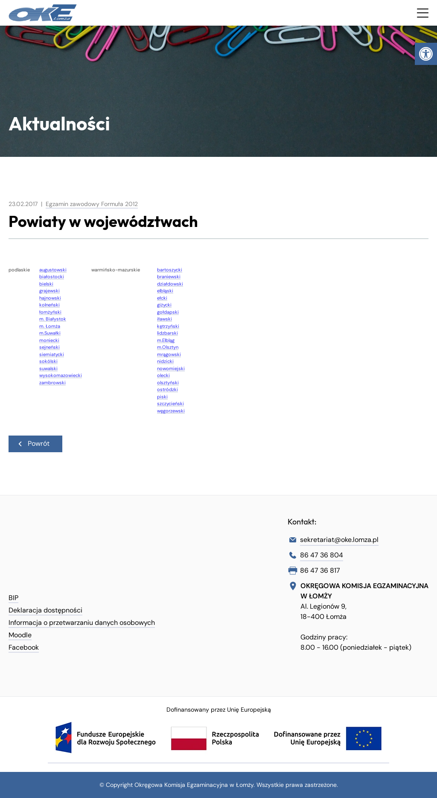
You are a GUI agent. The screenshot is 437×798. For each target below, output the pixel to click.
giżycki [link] (164, 305)
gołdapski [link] (168, 312)
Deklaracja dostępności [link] (45, 610)
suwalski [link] (48, 368)
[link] (426, 54)
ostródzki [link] (167, 389)
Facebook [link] (24, 647)
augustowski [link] (53, 270)
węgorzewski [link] (171, 411)
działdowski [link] (170, 284)
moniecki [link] (49, 340)
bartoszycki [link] (169, 270)
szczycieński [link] (170, 403)
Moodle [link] (20, 634)
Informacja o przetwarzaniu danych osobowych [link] (82, 622)
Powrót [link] (33, 443)
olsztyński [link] (168, 383)
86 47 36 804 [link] (321, 555)
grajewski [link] (49, 291)
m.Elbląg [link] (166, 340)
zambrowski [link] (52, 383)
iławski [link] (164, 319)
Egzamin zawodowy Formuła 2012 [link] (92, 204)
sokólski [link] (48, 361)
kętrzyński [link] (168, 326)
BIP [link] (13, 597)
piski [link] (162, 397)
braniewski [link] (169, 277)
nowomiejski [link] (171, 368)
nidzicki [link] (165, 361)
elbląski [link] (165, 291)
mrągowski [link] (169, 354)
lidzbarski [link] (167, 333)
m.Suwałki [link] (50, 333)
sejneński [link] (49, 347)
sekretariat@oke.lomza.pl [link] (339, 539)
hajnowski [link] (50, 298)
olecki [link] (163, 375)
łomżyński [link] (50, 312)
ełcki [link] (162, 298)
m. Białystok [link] (52, 319)
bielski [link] (46, 284)
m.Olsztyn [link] (167, 347)
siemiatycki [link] (51, 354)
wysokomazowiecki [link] (60, 375)
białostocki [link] (51, 277)
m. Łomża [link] (49, 326)
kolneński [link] (49, 305)
